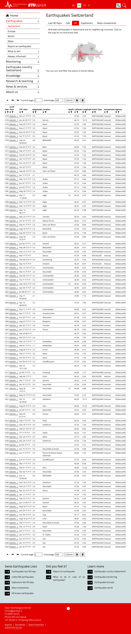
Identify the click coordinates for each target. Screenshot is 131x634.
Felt (68, 23)
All (75, 23)
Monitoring (23, 61)
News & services (23, 86)
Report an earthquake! (64, 571)
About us (23, 92)
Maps (11, 41)
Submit (69, 100)
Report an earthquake (19, 46)
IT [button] (89, 5)
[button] (16, 4)
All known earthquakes (23, 593)
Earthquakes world (104, 587)
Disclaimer (20, 624)
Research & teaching (23, 81)
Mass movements (106, 23)
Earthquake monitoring (106, 577)
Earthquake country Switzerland (23, 68)
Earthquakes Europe (104, 582)
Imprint (8, 624)
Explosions (87, 23)
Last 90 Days (55, 23)
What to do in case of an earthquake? (69, 578)
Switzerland (14, 26)
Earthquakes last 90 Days (24, 571)
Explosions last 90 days (23, 582)
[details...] (13, 116)
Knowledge (23, 76)
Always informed (24, 56)
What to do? (24, 51)
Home (12, 15)
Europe (11, 31)
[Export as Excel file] (77, 100)
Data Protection (36, 624)
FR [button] (85, 5)
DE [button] (73, 5)
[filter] (7, 112)
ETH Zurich (17, 627)
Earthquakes (23, 21)
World (11, 36)
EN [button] (79, 5)
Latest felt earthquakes (23, 577)
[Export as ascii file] (82, 100)
